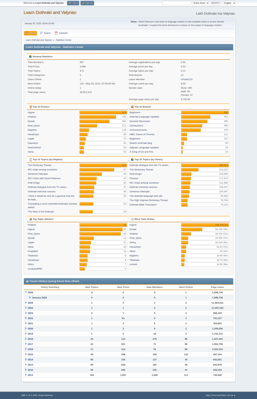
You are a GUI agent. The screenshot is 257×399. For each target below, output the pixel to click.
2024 (30, 308)
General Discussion (140, 121)
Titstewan (33, 255)
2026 (30, 292)
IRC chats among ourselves (42, 169)
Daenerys (33, 143)
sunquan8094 (35, 268)
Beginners (135, 112)
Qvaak (31, 121)
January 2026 (39, 297)
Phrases (134, 178)
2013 (30, 364)
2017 (30, 344)
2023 (30, 313)
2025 (30, 302)
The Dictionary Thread (39, 165)
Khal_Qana (34, 125)
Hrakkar (32, 116)
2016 (30, 349)
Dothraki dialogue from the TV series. (47, 187)
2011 (30, 375)
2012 (30, 370)
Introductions (136, 125)
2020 (30, 328)
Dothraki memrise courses (42, 191)
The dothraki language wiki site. (146, 196)
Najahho (32, 130)
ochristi (133, 264)
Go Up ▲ (232, 395)
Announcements (138, 130)
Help (208, 395)
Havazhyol (33, 134)
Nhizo (31, 264)
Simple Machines (45, 395)
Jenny (133, 242)
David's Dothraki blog (141, 143)
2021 (30, 323)
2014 (30, 359)
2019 (30, 333)
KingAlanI (33, 251)
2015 (30, 354)
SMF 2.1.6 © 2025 (29, 395)
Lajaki (31, 138)
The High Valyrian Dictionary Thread (149, 200)
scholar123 (186, 79)
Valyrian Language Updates (144, 147)
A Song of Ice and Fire (141, 151)
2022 (30, 318)
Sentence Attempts (38, 174)
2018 (30, 339)
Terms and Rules (218, 395)
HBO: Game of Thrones (142, 134)
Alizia (31, 151)
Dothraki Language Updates (144, 116)
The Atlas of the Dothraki (41, 211)
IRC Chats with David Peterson (44, 178)
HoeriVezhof (34, 147)
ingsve (31, 112)
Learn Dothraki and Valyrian (50, 12)
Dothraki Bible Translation (143, 204)
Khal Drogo (34, 182)
